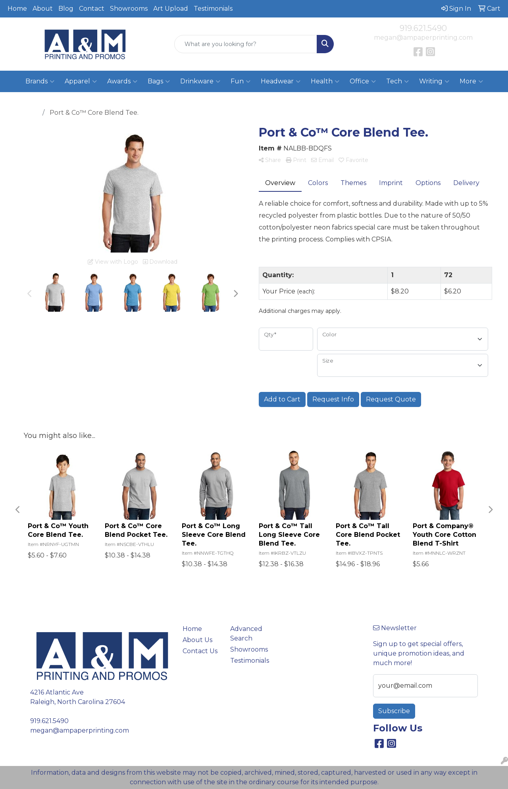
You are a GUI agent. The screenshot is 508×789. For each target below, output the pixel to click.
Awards (122, 81)
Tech (397, 81)
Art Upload (170, 8)
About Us (197, 640)
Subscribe (394, 711)
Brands (39, 81)
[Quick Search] (246, 44)
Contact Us (200, 651)
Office (363, 81)
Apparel (81, 81)
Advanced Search (246, 633)
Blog (65, 8)
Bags (159, 81)
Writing (434, 81)
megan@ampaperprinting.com (423, 37)
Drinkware (200, 81)
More (471, 81)
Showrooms (129, 8)
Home (17, 8)
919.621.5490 (423, 28)
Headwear (280, 81)
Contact (91, 8)
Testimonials (213, 8)
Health (325, 81)
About (43, 8)
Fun (240, 81)
